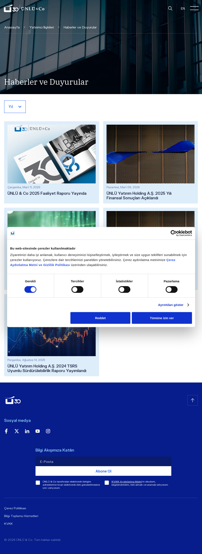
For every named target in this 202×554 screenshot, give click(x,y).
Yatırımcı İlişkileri (44, 27)
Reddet (100, 318)
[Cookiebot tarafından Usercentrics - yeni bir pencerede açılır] (173, 233)
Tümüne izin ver (162, 318)
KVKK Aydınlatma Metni (127, 481)
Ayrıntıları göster (170, 305)
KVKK (8, 523)
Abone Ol (103, 471)
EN (183, 8)
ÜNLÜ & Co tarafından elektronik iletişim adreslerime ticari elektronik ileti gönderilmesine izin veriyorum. (71, 484)
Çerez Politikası (15, 508)
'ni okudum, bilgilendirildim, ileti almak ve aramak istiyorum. (140, 483)
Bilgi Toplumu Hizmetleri (21, 516)
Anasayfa (14, 27)
